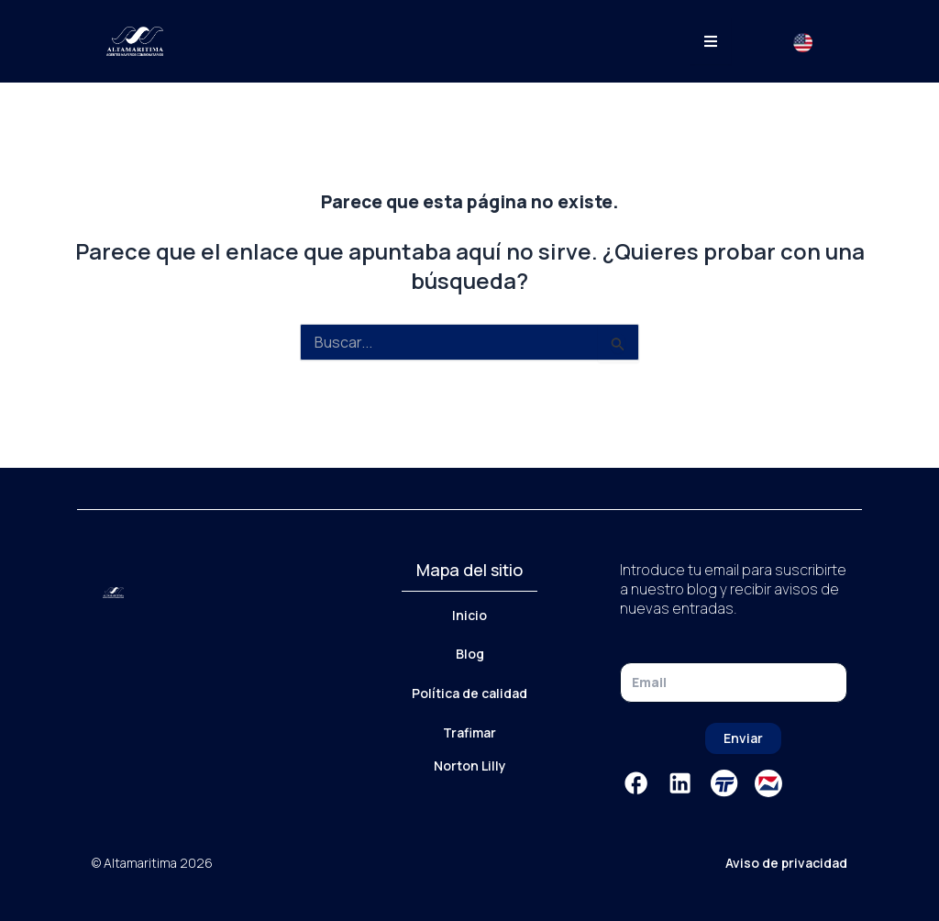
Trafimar (469, 732)
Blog (470, 653)
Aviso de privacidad (786, 862)
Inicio (469, 615)
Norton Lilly (470, 765)
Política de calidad (469, 693)
